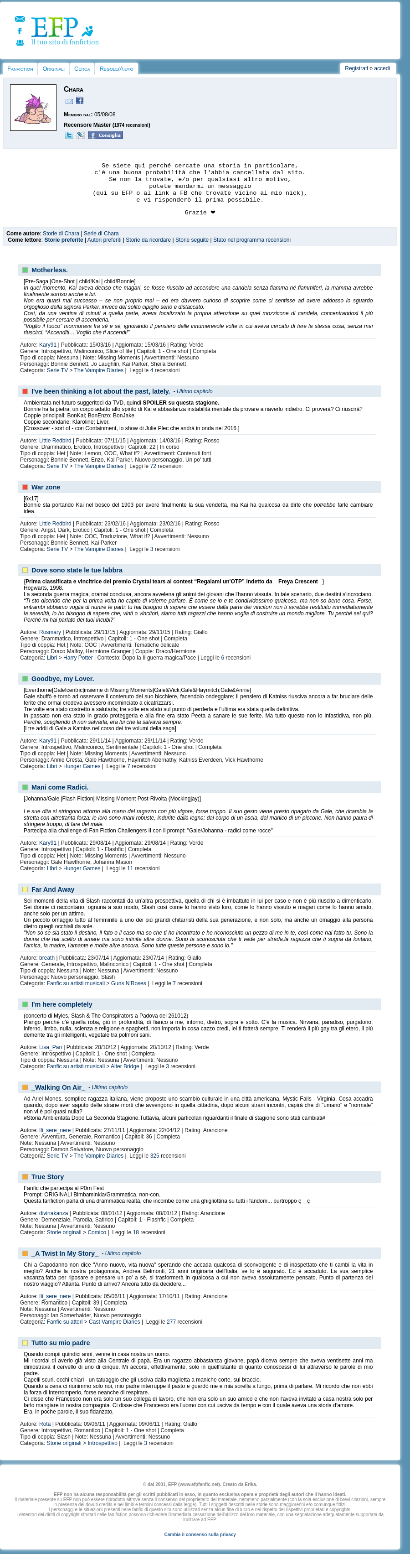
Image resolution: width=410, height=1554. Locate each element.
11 (130, 868)
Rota (45, 1424)
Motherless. (49, 270)
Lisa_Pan (50, 1047)
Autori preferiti (104, 240)
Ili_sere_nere (55, 1130)
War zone (45, 487)
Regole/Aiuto (116, 68)
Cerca (82, 68)
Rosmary (50, 632)
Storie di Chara (61, 233)
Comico (96, 1232)
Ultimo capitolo (195, 391)
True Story (47, 1176)
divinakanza (53, 1213)
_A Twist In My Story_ (64, 1253)
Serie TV (57, 370)
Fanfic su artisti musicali (76, 983)
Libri (52, 658)
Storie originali (64, 1232)
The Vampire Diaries (98, 370)
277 (171, 1322)
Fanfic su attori (65, 1322)
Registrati (356, 68)
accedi (382, 68)
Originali (53, 68)
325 (154, 1156)
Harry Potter (78, 658)
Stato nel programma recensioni (252, 240)
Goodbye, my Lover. (62, 678)
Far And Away (53, 889)
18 (136, 1232)
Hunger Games (81, 766)
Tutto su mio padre (60, 1342)
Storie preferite (63, 240)
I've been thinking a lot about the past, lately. (100, 391)
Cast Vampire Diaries (114, 1322)
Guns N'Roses (128, 983)
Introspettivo (102, 1443)
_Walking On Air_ (58, 1087)
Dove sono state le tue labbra (77, 570)
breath (47, 958)
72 (153, 466)
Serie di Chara (101, 233)
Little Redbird (55, 440)
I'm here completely (61, 1004)
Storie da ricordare (148, 240)
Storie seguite (192, 240)
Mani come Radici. (60, 787)
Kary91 (47, 345)
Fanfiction (20, 68)
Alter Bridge (125, 1066)
